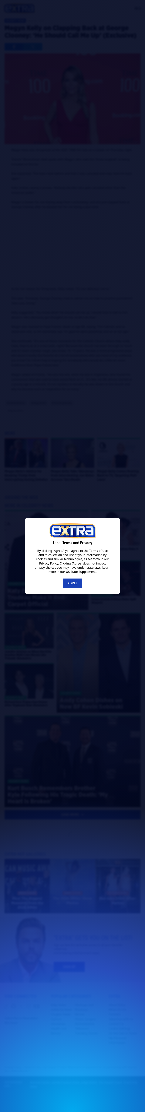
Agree (72, 583)
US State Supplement (81, 572)
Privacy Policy (48, 563)
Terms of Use (98, 551)
